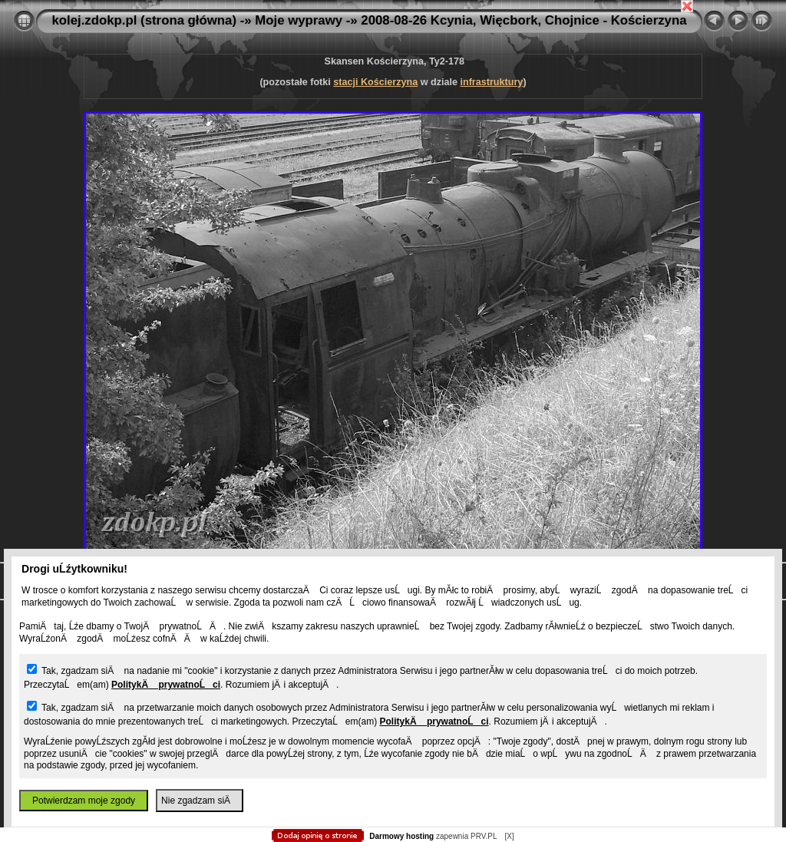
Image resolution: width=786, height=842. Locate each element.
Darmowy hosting (401, 836)
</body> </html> (393, 77)
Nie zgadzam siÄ (199, 800)
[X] (509, 836)
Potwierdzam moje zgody (83, 800)
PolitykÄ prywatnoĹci (165, 684)
